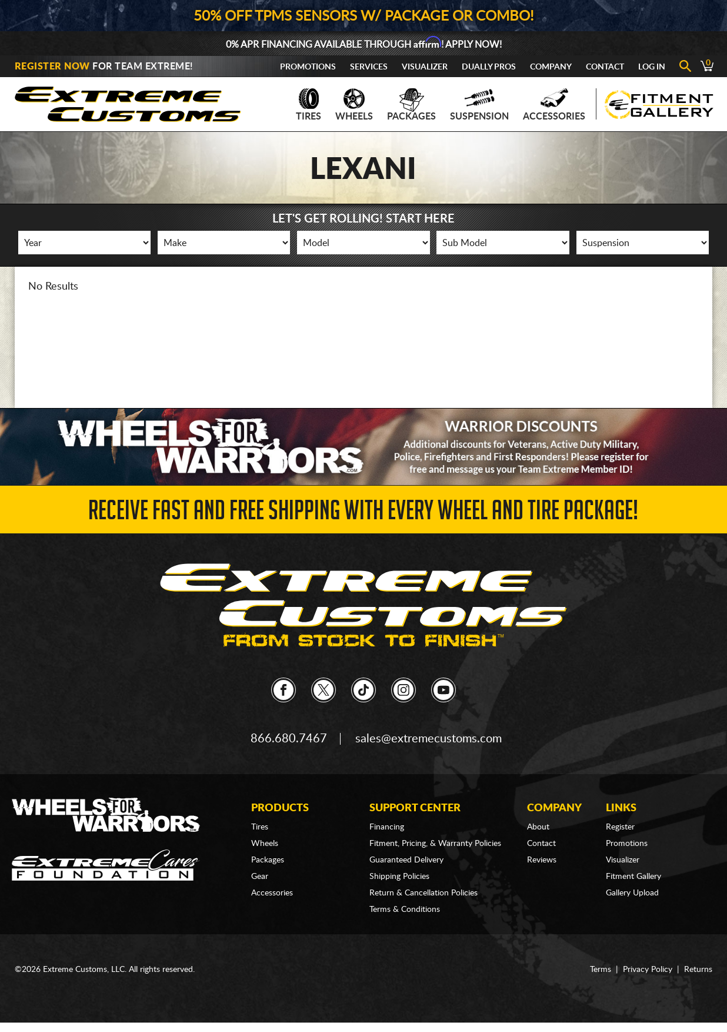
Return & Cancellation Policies (423, 893)
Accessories (554, 104)
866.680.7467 (289, 739)
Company (551, 67)
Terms (600, 969)
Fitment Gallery (633, 876)
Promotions (308, 67)
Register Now (52, 66)
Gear (259, 876)
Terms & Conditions (404, 909)
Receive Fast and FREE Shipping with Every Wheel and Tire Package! (363, 513)
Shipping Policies (399, 876)
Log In (651, 67)
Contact (605, 67)
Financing (386, 827)
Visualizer (425, 67)
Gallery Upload (632, 893)
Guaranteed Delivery (406, 860)
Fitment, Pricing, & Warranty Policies (435, 843)
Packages (411, 104)
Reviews (541, 860)
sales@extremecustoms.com (428, 739)
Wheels (354, 104)
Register (620, 827)
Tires (308, 104)
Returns (698, 969)
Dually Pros (489, 67)
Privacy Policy (647, 969)
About (538, 827)
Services (369, 67)
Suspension (479, 104)
